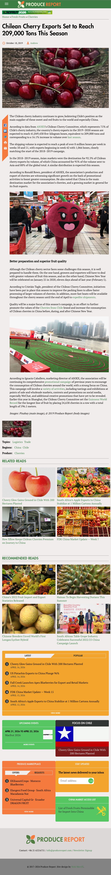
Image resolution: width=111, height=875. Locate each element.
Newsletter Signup (82, 850)
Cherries (33, 17)
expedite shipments (84, 297)
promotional (52, 382)
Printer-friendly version (5, 142)
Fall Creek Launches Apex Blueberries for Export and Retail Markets (49, 682)
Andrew (34, 43)
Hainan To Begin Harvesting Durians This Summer (81, 598)
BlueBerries (17, 784)
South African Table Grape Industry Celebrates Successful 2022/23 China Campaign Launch (78, 639)
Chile (26, 447)
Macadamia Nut (19, 793)
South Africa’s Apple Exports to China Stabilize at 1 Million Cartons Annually (79, 501)
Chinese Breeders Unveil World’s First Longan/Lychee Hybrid (24, 637)
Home (5, 17)
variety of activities (54, 389)
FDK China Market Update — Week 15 (32, 692)
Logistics (18, 442)
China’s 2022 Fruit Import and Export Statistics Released (24, 598)
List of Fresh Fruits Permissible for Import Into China (76, 809)
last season (74, 137)
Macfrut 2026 (13, 735)
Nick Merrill (77, 866)
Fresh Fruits (18, 17)
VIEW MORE (55, 713)
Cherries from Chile (51, 307)
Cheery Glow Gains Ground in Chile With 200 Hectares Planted (28, 501)
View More (29, 812)
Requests (39, 773)
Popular (78, 656)
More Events (28, 744)
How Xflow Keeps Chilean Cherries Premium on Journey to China (28, 540)
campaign (65, 382)
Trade (27, 442)
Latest (28, 656)
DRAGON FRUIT (19, 803)
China (17, 447)
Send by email (5, 148)
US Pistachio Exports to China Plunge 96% (34, 673)
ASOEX (41, 126)
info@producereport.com (59, 850)
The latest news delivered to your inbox (81, 772)
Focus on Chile (82, 723)
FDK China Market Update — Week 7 (78, 539)
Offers (15, 773)
